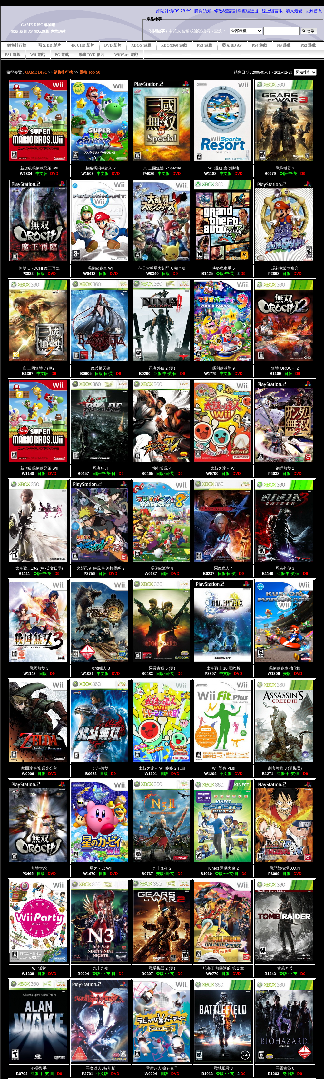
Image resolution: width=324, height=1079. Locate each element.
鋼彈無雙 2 (285, 468)
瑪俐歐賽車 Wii (100, 268)
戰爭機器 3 (285, 168)
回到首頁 (313, 10)
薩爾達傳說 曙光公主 (39, 768)
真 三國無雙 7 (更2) (39, 368)
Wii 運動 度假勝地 (223, 168)
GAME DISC (36, 72)
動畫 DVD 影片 (91, 54)
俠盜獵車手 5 (223, 268)
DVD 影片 (112, 45)
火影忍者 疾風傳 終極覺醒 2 (100, 568)
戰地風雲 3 (223, 1068)
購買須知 (202, 10)
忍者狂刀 (100, 468)
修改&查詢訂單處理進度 (236, 10)
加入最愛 (294, 10)
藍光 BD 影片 (49, 45)
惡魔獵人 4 (223, 568)
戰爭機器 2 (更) (162, 968)
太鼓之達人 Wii (223, 468)
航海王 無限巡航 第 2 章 (223, 968)
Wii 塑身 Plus (223, 768)
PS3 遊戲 (204, 45)
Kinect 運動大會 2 (223, 868)
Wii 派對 (39, 968)
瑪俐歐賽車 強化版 (285, 668)
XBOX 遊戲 (141, 45)
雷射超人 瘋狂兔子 (162, 1068)
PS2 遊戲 (308, 45)
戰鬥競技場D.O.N (285, 868)
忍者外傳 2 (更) (162, 368)
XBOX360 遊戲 (174, 45)
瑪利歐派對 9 (223, 368)
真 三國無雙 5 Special (162, 168)
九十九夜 (100, 968)
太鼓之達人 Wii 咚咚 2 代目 (162, 768)
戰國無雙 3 (39, 668)
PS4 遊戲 (259, 45)
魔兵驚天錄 (100, 368)
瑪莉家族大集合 (285, 268)
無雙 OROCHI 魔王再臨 (39, 268)
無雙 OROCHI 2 (285, 368)
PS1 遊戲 (12, 54)
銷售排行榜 (16, 45)
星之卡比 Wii (101, 868)
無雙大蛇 (39, 868)
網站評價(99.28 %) (173, 10)
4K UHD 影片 (82, 45)
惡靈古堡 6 (285, 1068)
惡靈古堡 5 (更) (162, 668)
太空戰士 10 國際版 (223, 668)
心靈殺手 (39, 1068)
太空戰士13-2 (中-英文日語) (39, 568)
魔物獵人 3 (100, 668)
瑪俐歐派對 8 (162, 568)
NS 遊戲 (283, 45)
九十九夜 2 (161, 868)
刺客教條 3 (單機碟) (285, 768)
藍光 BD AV (232, 45)
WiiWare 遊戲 (126, 54)
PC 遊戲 (62, 54)
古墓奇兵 (285, 968)
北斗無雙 (100, 768)
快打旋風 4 (161, 468)
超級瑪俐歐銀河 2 (100, 168)
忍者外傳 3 (285, 568)
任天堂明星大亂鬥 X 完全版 (162, 268)
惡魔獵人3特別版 (100, 1068)
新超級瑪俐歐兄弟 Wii (39, 168)
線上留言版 (272, 10)
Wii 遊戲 (37, 54)
